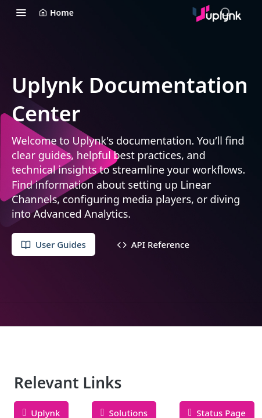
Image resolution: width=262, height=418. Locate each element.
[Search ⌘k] (225, 12)
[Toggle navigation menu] (21, 12)
